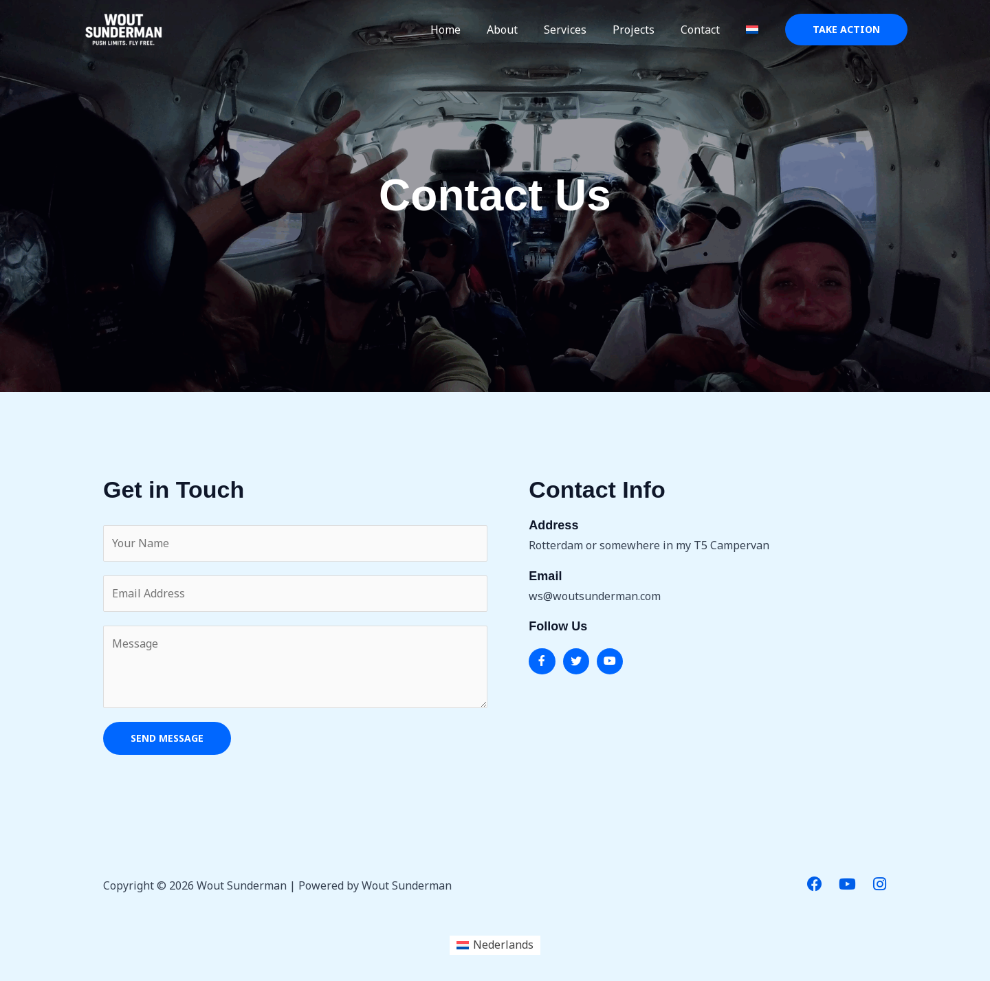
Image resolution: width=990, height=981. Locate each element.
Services (579, 29)
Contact (706, 29)
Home (468, 29)
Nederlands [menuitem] (503, 945)
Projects (644, 29)
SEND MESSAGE (167, 738)
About (520, 29)
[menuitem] (754, 29)
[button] (846, 29)
